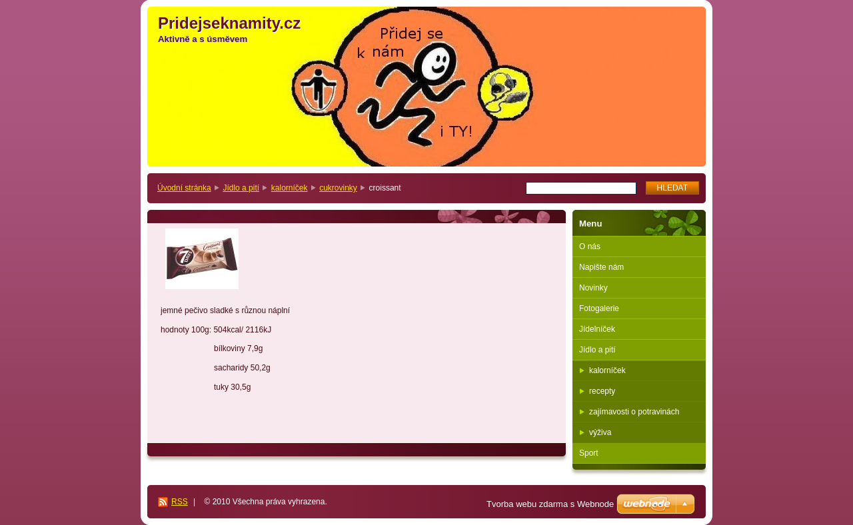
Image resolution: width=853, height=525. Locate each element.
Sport (588, 453)
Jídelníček (597, 329)
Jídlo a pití (241, 188)
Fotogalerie (599, 308)
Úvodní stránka (184, 188)
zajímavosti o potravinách (634, 411)
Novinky (593, 287)
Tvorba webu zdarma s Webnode (550, 504)
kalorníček (289, 188)
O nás (589, 246)
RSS (179, 501)
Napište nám (601, 267)
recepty (602, 391)
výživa (600, 432)
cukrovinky (338, 188)
